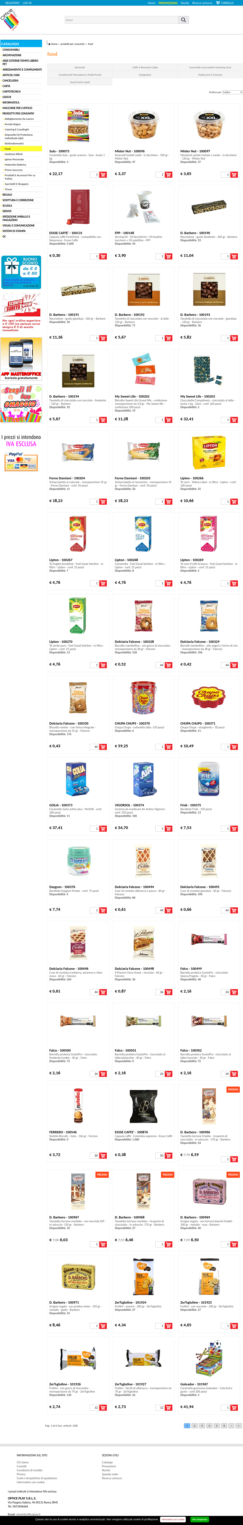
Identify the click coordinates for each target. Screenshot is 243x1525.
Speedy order (110, 1474)
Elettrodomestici (14, 143)
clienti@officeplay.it (28, 1514)
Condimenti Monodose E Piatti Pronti (80, 74)
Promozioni (168, 3)
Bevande (80, 67)
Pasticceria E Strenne (210, 74)
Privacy (21, 1474)
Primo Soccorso (14, 170)
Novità (185, 3)
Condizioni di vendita (30, 1470)
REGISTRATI (12, 3)
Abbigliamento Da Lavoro (19, 119)
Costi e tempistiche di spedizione (37, 1478)
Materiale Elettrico (15, 164)
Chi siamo (23, 1462)
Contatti (22, 1466)
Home (151, 3)
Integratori (145, 74)
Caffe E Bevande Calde (145, 67)
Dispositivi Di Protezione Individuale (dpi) (19, 136)
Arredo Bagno (13, 124)
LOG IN (27, 3)
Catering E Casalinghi (17, 129)
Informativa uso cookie (31, 1482)
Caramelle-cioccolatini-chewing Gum (210, 67)
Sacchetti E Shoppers (17, 184)
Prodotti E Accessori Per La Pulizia (20, 177)
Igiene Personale (14, 159)
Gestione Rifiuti (14, 154)
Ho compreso (199, 1519)
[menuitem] (204, 3)
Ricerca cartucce (202, 3)
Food (8, 148)
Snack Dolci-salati (80, 82)
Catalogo (107, 1462)
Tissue (8, 189)
